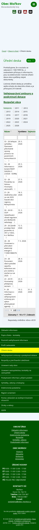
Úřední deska (6, 350)
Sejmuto (31, 131)
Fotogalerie (25, 12)
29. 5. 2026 (20, 142)
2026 (17, 125)
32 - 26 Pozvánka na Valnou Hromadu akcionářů (10, 184)
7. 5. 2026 (22, 241)
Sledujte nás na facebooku (20, 12)
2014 (17, 111)
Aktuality (19, 454)
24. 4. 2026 (20, 280)
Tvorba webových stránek (20, 523)
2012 (26, 108)
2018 (25, 115)
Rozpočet (19, 437)
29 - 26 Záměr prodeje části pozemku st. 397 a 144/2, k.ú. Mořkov (10, 231)
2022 (8, 122)
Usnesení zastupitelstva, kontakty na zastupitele (16, 371)
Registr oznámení (8, 393)
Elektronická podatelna (10, 388)
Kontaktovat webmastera (23, 519)
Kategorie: (8, 108)
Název (7, 131)
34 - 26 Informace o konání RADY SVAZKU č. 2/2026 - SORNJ (10, 170)
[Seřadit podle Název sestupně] (11, 131)
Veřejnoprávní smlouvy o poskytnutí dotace (18, 95)
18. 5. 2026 (20, 193)
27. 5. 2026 (20, 180)
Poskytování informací (19, 442)
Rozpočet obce (12, 102)
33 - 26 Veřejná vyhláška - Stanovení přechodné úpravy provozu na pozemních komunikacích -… (10, 151)
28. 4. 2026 (20, 260)
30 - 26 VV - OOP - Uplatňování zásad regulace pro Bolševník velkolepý (10, 216)
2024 (25, 122)
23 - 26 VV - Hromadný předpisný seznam (9, 282)
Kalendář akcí (30, 12)
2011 (17, 108)
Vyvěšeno (22, 131)
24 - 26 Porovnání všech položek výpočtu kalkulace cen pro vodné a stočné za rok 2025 (10, 267)
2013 (8, 111)
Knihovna (19, 456)
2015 (25, 111)
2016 (8, 115)
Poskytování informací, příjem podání (16, 378)
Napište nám (14, 12)
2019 (8, 118)
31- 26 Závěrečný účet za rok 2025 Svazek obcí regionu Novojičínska (10, 199)
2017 (17, 115)
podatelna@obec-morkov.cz (19, 501)
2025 (8, 125)
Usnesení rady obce (9, 365)
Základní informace (9, 330)
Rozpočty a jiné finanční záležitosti (15, 360)
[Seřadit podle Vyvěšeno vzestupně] (19, 133)
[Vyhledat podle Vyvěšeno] (22, 137)
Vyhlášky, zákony (20, 440)
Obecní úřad (13, 51)
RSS (31, 60)
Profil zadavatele (8, 345)
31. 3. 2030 (30, 290)
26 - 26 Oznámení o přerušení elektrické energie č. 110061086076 (10, 248)
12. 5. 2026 (20, 226)
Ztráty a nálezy (7, 405)
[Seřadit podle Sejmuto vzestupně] (29, 133)
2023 (17, 122)
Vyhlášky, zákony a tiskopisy (12, 383)
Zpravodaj (19, 459)
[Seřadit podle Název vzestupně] (11, 130)
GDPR (3, 410)
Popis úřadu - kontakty (10, 335)
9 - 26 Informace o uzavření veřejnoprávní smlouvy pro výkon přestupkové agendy (10, 298)
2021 (25, 118)
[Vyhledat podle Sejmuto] (32, 137)
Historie (19, 451)
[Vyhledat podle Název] (10, 137)
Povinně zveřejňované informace (14, 340)
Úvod (4, 51)
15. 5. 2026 (20, 211)
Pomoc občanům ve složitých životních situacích (17, 399)
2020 (17, 118)
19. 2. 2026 (20, 290)
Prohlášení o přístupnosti (22, 521)
